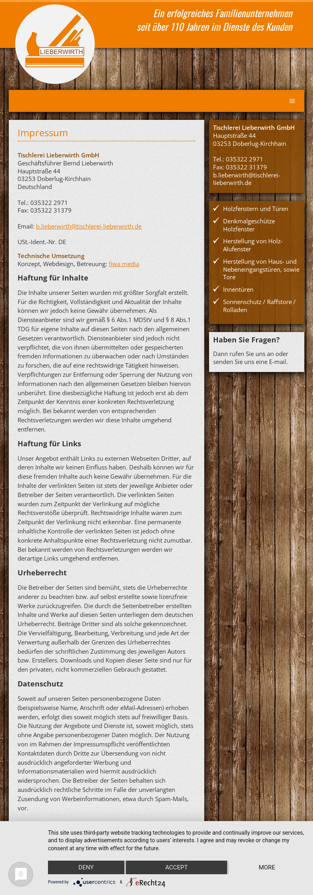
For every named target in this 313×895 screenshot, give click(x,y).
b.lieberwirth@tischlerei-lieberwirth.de (89, 226)
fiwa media (124, 264)
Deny (86, 867)
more (267, 867)
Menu (292, 101)
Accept (176, 867)
